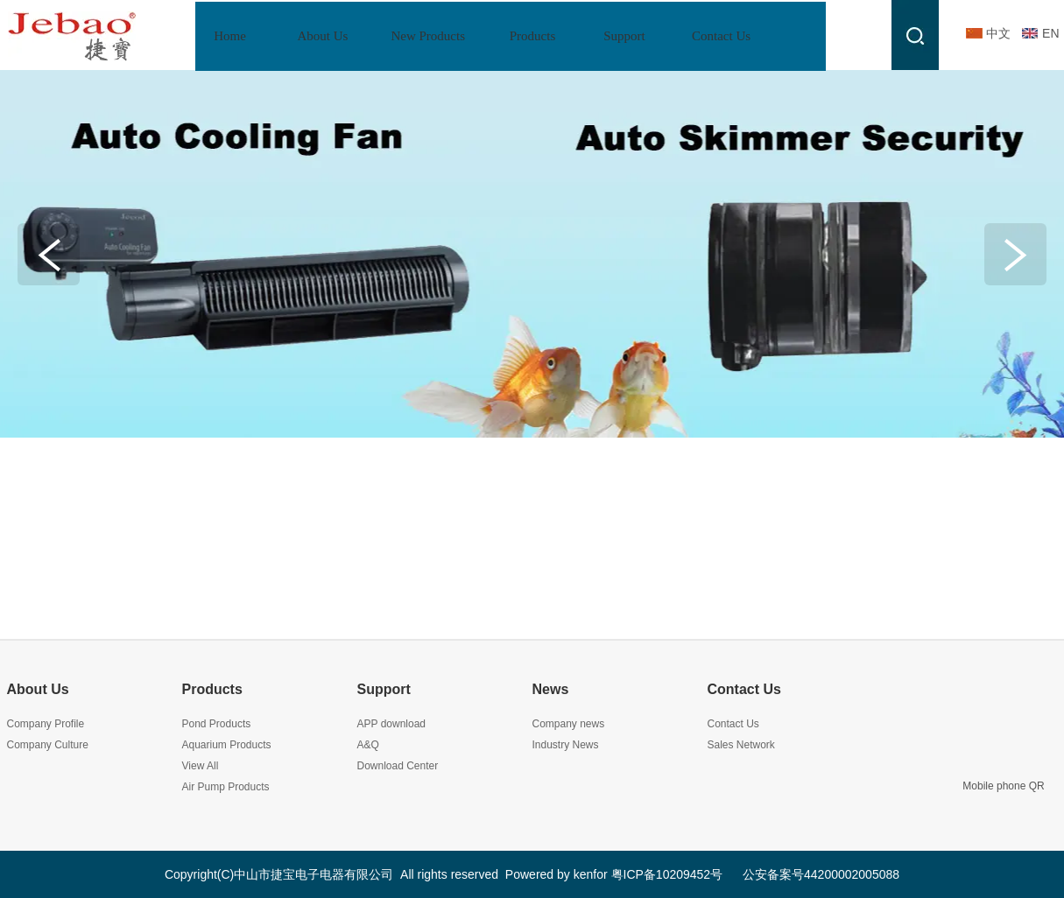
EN (1050, 33)
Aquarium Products (226, 745)
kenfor (591, 874)
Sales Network (741, 745)
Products (212, 689)
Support (384, 689)
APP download (391, 724)
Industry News (565, 745)
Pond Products (216, 724)
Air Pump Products (226, 787)
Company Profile (46, 724)
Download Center (398, 766)
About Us (38, 689)
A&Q (368, 745)
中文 (998, 33)
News (550, 689)
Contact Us (744, 689)
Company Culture (47, 745)
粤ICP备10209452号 (667, 874)
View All (200, 766)
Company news (568, 724)
